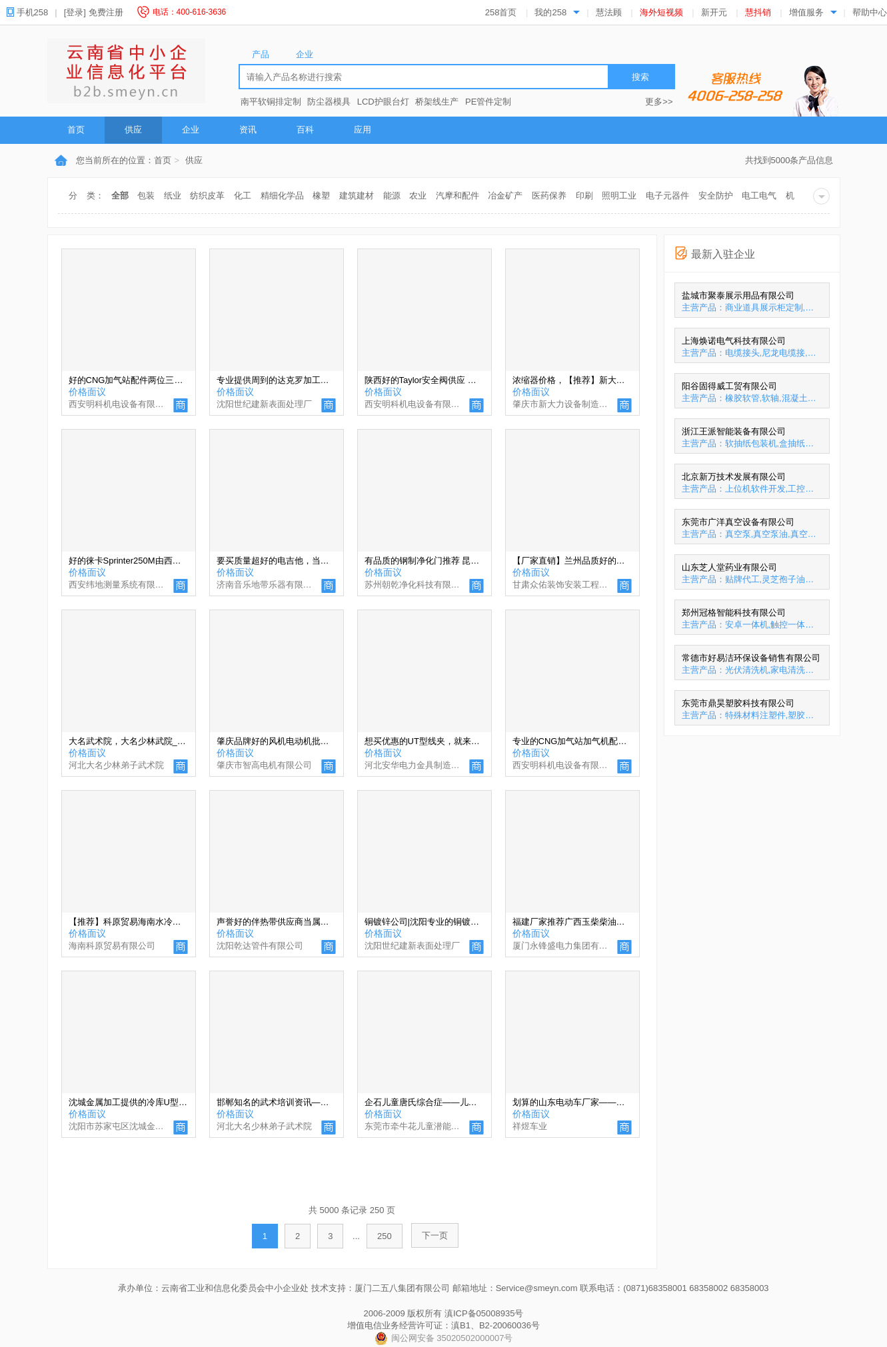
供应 (133, 130)
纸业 (172, 196)
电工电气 (759, 196)
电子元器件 (667, 196)
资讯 (248, 130)
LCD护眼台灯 (383, 102)
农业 (418, 196)
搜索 (640, 77)
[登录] (75, 12)
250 (384, 1236)
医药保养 (549, 196)
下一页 (435, 1235)
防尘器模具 (329, 102)
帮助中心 (869, 12)
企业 (190, 130)
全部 (120, 196)
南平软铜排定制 (271, 102)
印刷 (584, 196)
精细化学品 (282, 196)
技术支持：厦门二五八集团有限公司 (380, 1288)
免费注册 (106, 12)
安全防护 (715, 196)
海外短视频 (661, 12)
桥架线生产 (436, 102)
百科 (305, 130)
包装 (146, 196)
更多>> (658, 102)
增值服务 (806, 12)
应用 (362, 130)
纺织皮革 (207, 196)
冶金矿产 (505, 196)
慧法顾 (609, 12)
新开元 (714, 12)
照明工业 (619, 196)
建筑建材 (356, 196)
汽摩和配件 (457, 196)
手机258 (32, 12)
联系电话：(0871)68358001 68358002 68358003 (674, 1288)
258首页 (501, 12)
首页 (76, 130)
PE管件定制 (488, 102)
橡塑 (321, 196)
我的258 (550, 12)
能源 (392, 196)
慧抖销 (758, 12)
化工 (242, 196)
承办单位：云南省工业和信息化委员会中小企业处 (213, 1288)
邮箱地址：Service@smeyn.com (515, 1288)
